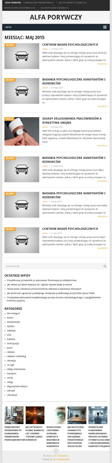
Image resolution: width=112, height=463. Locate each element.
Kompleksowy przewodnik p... (39, 3)
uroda (10, 378)
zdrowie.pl (12, 395)
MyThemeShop (61, 459)
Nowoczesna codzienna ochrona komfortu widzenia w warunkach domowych (44, 289)
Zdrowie (11, 390)
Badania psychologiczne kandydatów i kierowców (74, 81)
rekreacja (11, 360)
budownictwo (13, 322)
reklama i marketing (16, 356)
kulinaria (11, 339)
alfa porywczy (56, 17)
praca (9, 347)
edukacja (11, 330)
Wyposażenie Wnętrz (17, 386)
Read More (103, 64)
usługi (10, 382)
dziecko (10, 326)
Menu (8, 27)
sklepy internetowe (16, 369)
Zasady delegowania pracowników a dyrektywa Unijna (72, 120)
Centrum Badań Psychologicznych (70, 44)
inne (9, 335)
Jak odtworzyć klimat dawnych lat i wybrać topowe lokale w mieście (39, 284)
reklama (11, 352)
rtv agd (10, 365)
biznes (10, 317)
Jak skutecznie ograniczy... (55, 8)
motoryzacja (13, 343)
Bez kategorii (13, 313)
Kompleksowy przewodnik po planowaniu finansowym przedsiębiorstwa (41, 280)
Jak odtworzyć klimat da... (73, 3)
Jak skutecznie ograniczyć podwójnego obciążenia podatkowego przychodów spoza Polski (50, 293)
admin (45, 49)
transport (11, 373)
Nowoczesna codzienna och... (20, 8)
